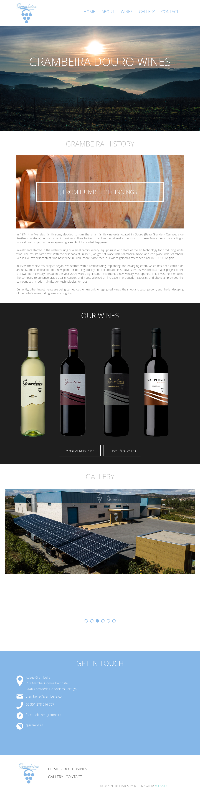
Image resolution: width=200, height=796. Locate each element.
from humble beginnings (100, 192)
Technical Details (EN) (79, 451)
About (108, 11)
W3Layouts (162, 786)
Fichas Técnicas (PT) (122, 451)
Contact (170, 11)
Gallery (147, 11)
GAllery (55, 776)
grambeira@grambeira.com (45, 696)
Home (89, 11)
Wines (127, 11)
